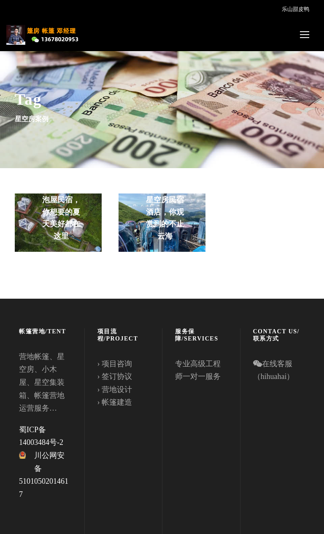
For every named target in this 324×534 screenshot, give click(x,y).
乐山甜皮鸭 (295, 9)
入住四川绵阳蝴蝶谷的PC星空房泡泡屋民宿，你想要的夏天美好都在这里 (61, 199)
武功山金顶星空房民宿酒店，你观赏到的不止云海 (165, 211)
